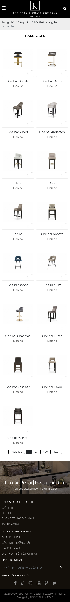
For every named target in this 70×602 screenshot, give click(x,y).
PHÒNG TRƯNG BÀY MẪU (18, 518)
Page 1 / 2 (16, 451)
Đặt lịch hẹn (11, 537)
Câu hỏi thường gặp (16, 542)
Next (45, 451)
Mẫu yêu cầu (11, 548)
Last (56, 451)
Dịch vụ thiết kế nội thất (19, 553)
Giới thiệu (9, 507)
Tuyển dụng (10, 523)
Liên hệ (7, 513)
